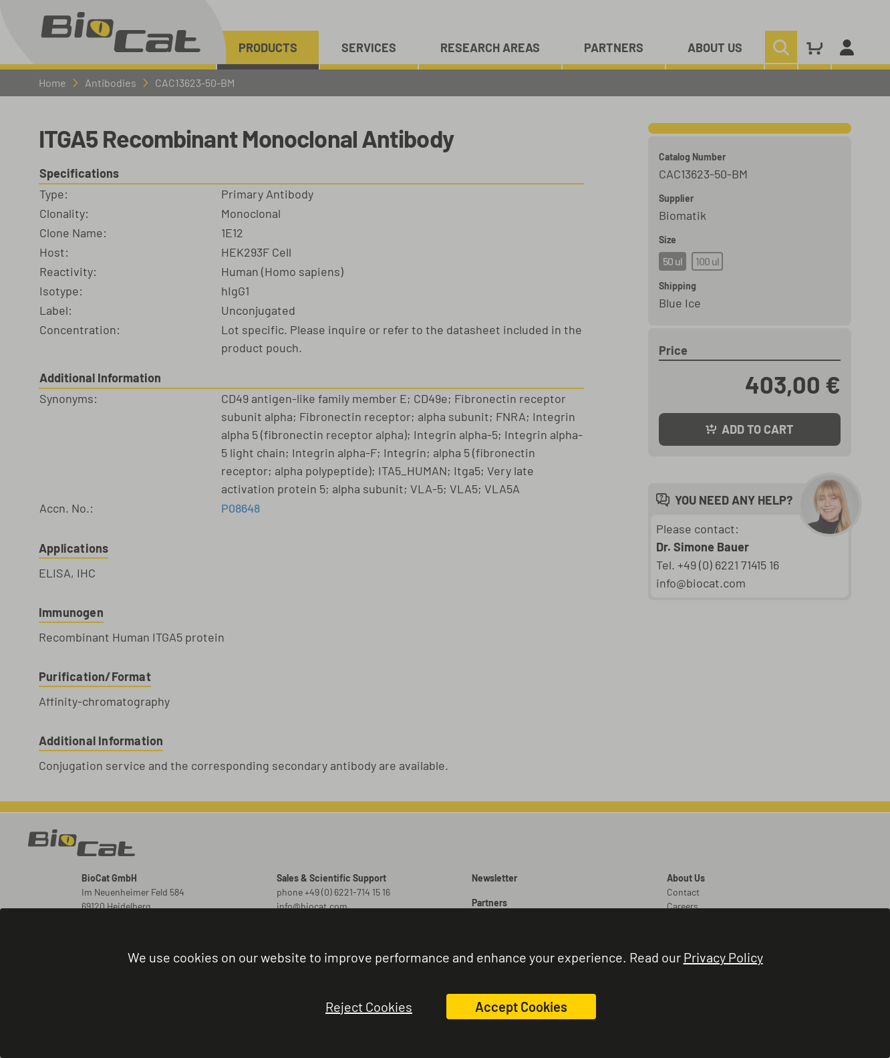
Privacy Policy (723, 957)
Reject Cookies (368, 1007)
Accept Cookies (521, 1007)
